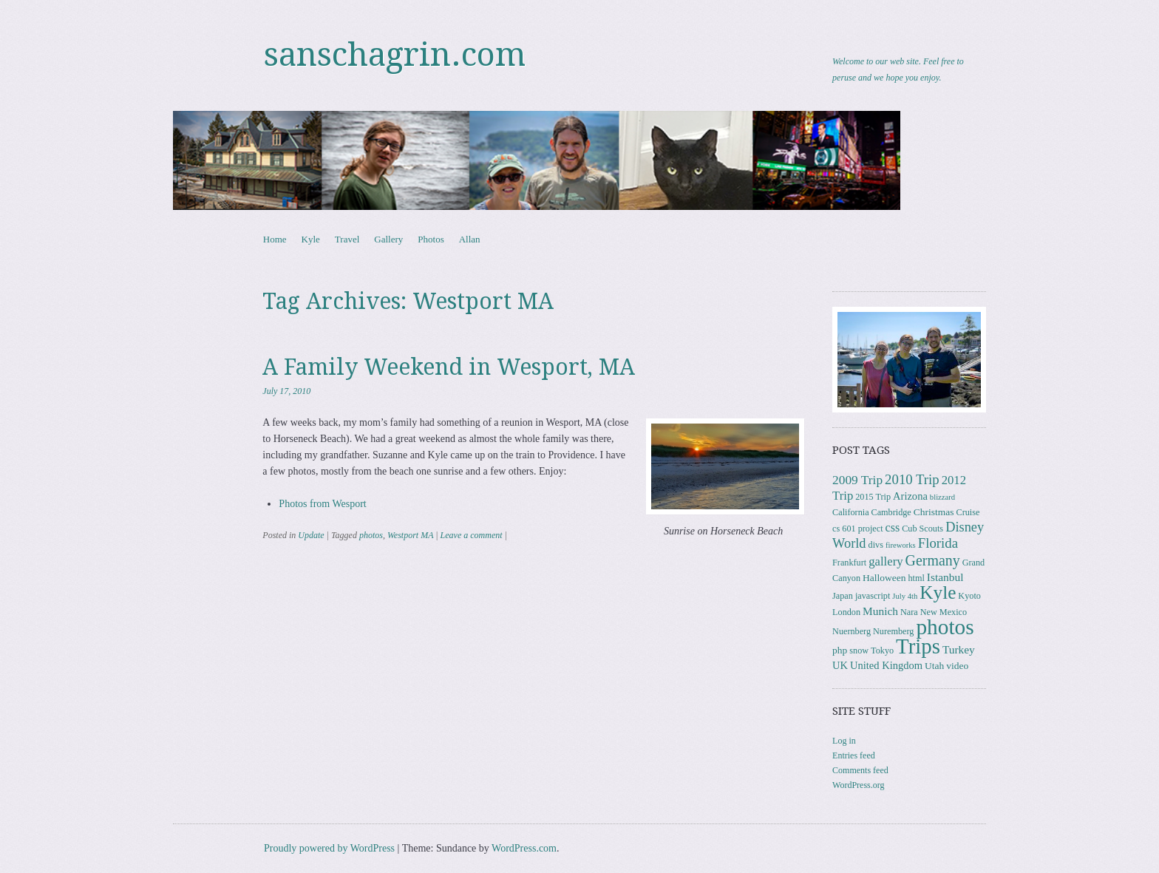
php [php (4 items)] (839, 650)
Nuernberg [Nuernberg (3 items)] (851, 631)
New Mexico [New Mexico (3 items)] (943, 612)
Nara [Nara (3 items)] (909, 612)
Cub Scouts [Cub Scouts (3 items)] (922, 528)
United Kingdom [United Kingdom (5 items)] (886, 665)
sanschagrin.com (395, 54)
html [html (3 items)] (916, 578)
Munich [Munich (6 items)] (880, 611)
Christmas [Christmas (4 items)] (934, 511)
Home (275, 239)
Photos (430, 239)
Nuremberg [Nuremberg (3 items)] (893, 631)
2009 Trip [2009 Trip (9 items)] (857, 480)
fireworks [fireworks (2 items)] (901, 545)
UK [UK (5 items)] (840, 665)
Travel (347, 239)
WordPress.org (858, 785)
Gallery (388, 239)
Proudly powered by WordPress (329, 848)
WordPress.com (524, 848)
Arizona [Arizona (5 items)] (910, 496)
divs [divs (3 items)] (876, 545)
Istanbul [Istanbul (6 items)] (945, 577)
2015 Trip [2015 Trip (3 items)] (873, 497)
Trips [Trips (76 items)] (918, 646)
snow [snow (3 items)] (859, 650)
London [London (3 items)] (846, 612)
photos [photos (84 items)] (944, 627)
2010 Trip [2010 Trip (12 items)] (912, 479)
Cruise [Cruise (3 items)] (968, 512)
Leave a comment (472, 535)
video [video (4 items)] (957, 665)
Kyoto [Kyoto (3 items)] (969, 596)
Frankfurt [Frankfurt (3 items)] (849, 562)
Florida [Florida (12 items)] (938, 543)
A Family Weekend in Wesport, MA (448, 367)
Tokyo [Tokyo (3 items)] (882, 650)
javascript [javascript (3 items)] (872, 596)
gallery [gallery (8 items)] (886, 561)
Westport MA (410, 535)
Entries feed (853, 755)
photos (371, 535)
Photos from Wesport (322, 503)
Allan (469, 239)
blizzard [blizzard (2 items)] (942, 497)
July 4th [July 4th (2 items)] (904, 596)
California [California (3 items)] (850, 512)
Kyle (311, 239)
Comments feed (860, 770)
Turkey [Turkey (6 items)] (958, 649)
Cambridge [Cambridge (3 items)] (891, 512)
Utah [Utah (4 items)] (934, 665)
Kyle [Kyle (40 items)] (938, 592)
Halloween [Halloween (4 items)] (884, 577)
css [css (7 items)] (893, 527)
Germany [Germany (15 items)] (932, 560)
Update (311, 535)
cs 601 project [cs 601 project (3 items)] (857, 528)
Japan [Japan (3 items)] (842, 596)
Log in (844, 741)
